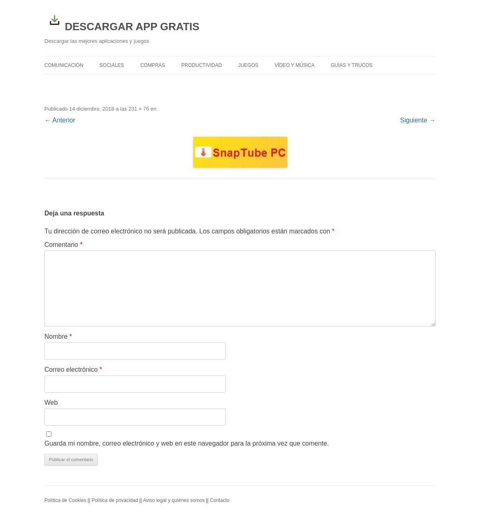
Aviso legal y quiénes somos (174, 500)
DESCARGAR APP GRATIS (121, 21)
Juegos (248, 65)
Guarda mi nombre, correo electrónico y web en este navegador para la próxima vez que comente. (186, 443)
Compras (152, 65)
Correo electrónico (73, 369)
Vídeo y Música (295, 65)
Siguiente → (418, 120)
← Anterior (59, 120)
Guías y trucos (351, 65)
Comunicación (63, 65)
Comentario (63, 244)
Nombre (58, 336)
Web (51, 402)
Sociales (111, 65)
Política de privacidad (115, 500)
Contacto (219, 500)
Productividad (201, 65)
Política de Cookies (65, 500)
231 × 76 (138, 109)
